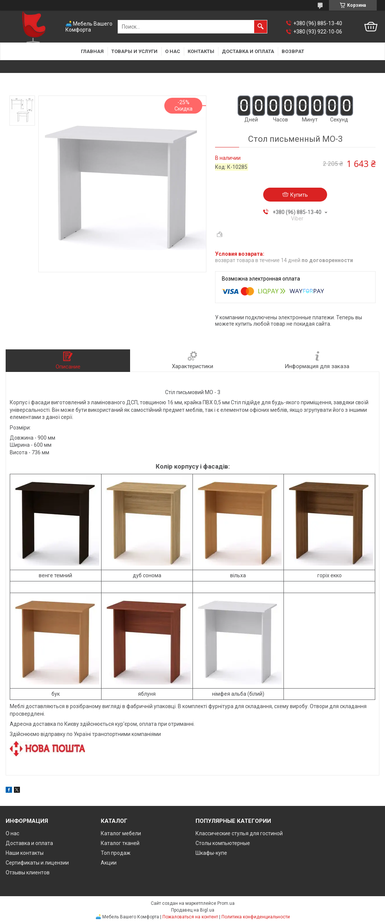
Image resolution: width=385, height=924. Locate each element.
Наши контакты (25, 853)
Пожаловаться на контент (190, 916)
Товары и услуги (134, 51)
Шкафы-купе (211, 853)
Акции (109, 863)
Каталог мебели (121, 833)
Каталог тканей (120, 843)
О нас (172, 51)
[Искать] (260, 26)
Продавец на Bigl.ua (192, 910)
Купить (299, 195)
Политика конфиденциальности (255, 916)
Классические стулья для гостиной (239, 833)
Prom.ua (226, 903)
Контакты (201, 51)
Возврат (293, 51)
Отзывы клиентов (28, 872)
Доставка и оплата (248, 51)
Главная (92, 51)
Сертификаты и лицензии (37, 863)
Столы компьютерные (223, 843)
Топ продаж (115, 853)
